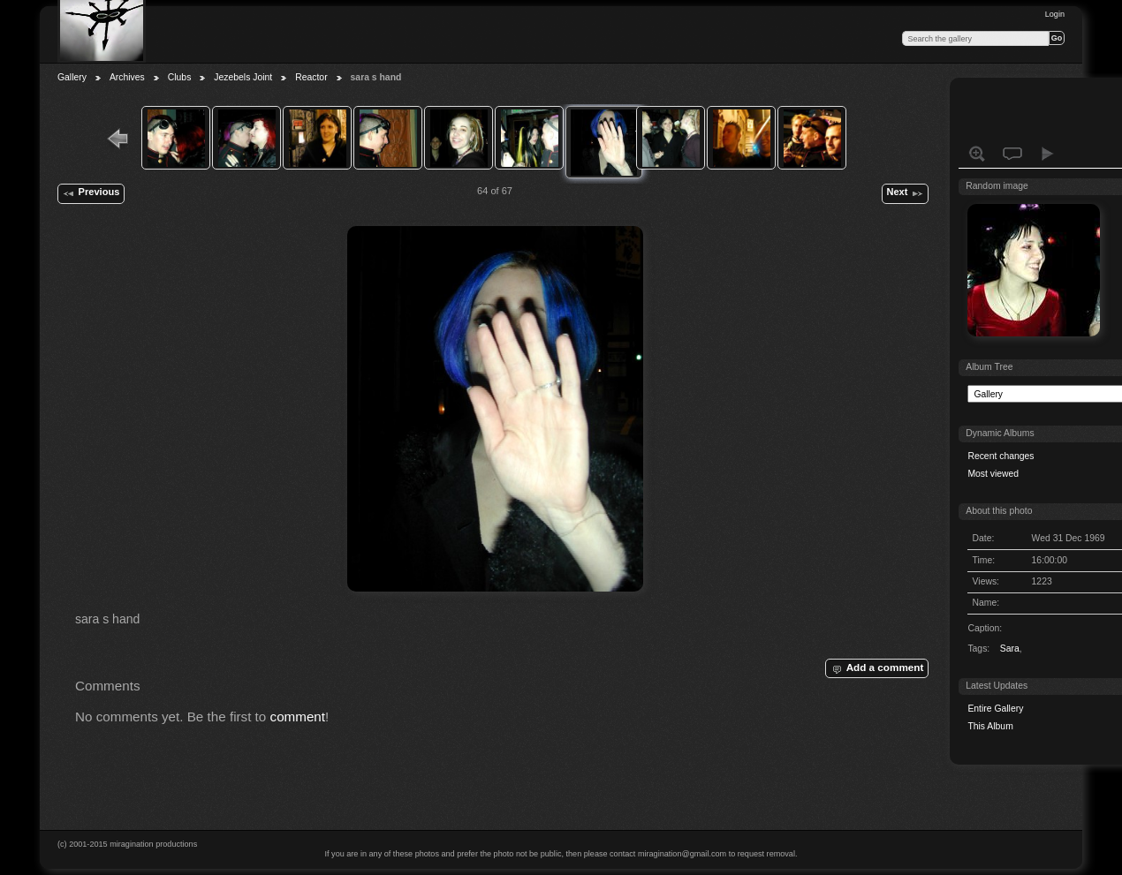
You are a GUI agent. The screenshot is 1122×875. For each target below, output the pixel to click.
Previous (90, 193)
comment (298, 716)
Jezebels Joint (243, 77)
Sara (1010, 648)
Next (904, 193)
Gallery (72, 77)
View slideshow (1047, 153)
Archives (127, 77)
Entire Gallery (995, 708)
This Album (989, 726)
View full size (977, 153)
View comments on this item (1012, 153)
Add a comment (876, 668)
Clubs (180, 77)
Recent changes (1000, 456)
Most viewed (993, 474)
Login (1055, 14)
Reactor (311, 77)
